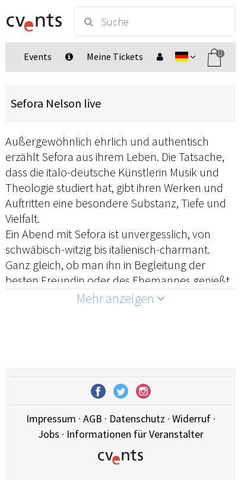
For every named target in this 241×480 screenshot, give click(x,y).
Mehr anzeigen (121, 298)
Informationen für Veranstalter (135, 434)
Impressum (51, 418)
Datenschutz (137, 418)
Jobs (48, 434)
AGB (92, 418)
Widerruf (191, 418)
